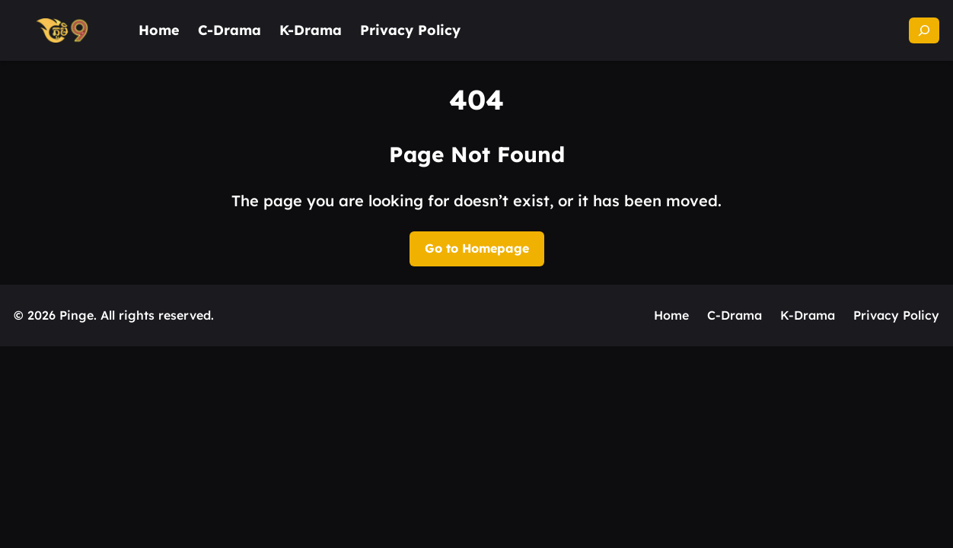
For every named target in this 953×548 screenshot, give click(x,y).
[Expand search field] (924, 30)
